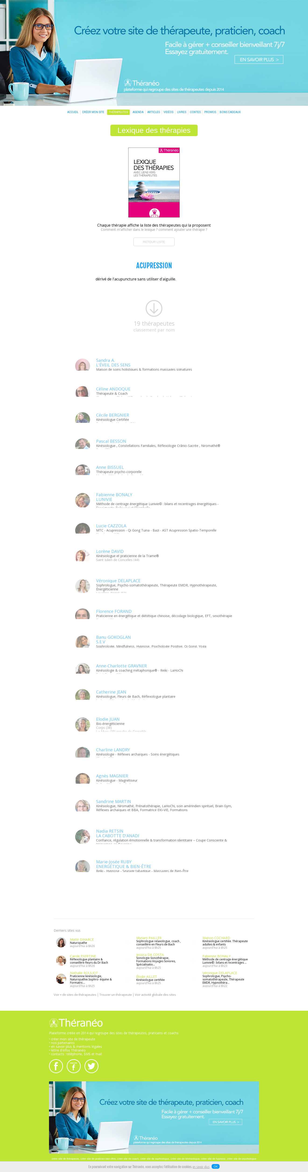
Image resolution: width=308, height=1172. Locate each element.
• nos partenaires (62, 1043)
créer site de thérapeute (65, 1158)
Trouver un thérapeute (115, 995)
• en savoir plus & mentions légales (75, 1046)
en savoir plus (201, 1167)
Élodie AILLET (146, 976)
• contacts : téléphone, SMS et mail (75, 1054)
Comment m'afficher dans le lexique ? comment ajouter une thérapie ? (154, 229)
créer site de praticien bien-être (98, 1158)
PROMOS (210, 112)
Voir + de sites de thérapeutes (75, 995)
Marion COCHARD (216, 938)
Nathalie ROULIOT (84, 973)
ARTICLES (153, 112)
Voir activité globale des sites (155, 995)
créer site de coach (128, 1158)
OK (216, 1166)
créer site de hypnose (213, 1158)
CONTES (195, 112)
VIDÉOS (168, 112)
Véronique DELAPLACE (220, 973)
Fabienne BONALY (217, 956)
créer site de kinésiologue (185, 1158)
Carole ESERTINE (83, 956)
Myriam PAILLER (148, 938)
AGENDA (138, 112)
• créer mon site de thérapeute (72, 1039)
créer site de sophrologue (154, 1158)
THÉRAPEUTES (118, 112)
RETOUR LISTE (154, 242)
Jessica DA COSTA (150, 954)
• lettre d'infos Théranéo (67, 1050)
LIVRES (181, 112)
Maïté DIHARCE (82, 939)
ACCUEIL (72, 112)
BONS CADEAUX (230, 112)
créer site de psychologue (241, 1158)
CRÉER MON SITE (93, 112)
